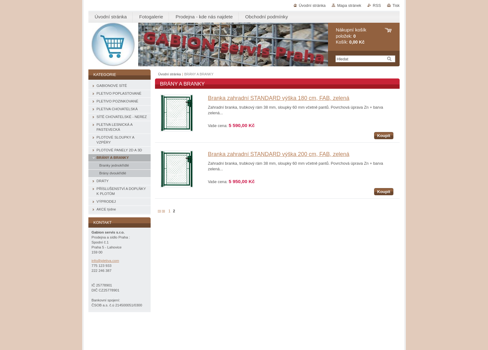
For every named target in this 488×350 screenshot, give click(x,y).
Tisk (396, 5)
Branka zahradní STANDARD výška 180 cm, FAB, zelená (278, 98)
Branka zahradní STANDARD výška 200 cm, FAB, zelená (278, 154)
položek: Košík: (351, 36)
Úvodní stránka (312, 5)
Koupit (383, 135)
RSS (377, 5)
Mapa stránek (349, 5)
